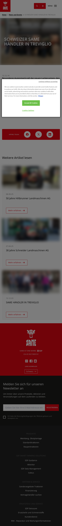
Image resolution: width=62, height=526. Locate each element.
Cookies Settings (28, 149)
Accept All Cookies (30, 141)
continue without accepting (48, 120)
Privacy (40, 134)
